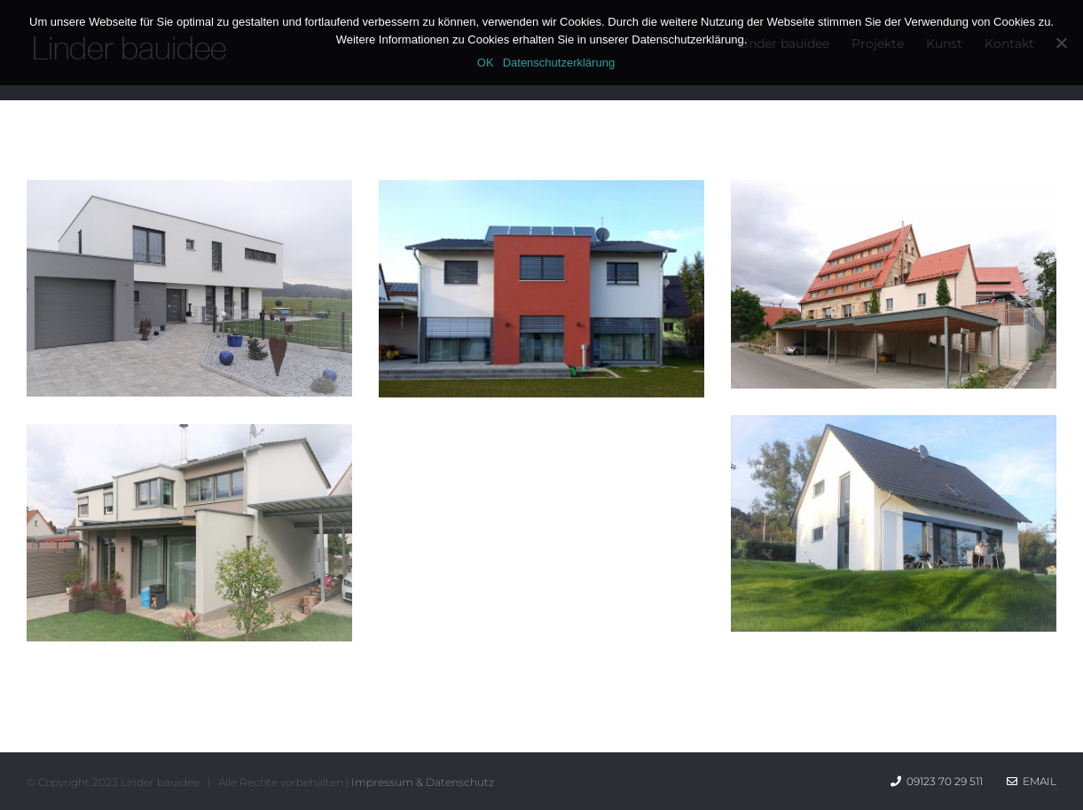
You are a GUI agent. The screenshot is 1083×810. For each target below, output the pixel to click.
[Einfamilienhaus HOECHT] (541, 194)
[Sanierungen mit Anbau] (189, 438)
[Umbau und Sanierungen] (893, 194)
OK (485, 62)
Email (1031, 781)
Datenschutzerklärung (559, 62)
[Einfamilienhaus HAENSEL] (893, 429)
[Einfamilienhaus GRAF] (189, 194)
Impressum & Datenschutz (422, 782)
